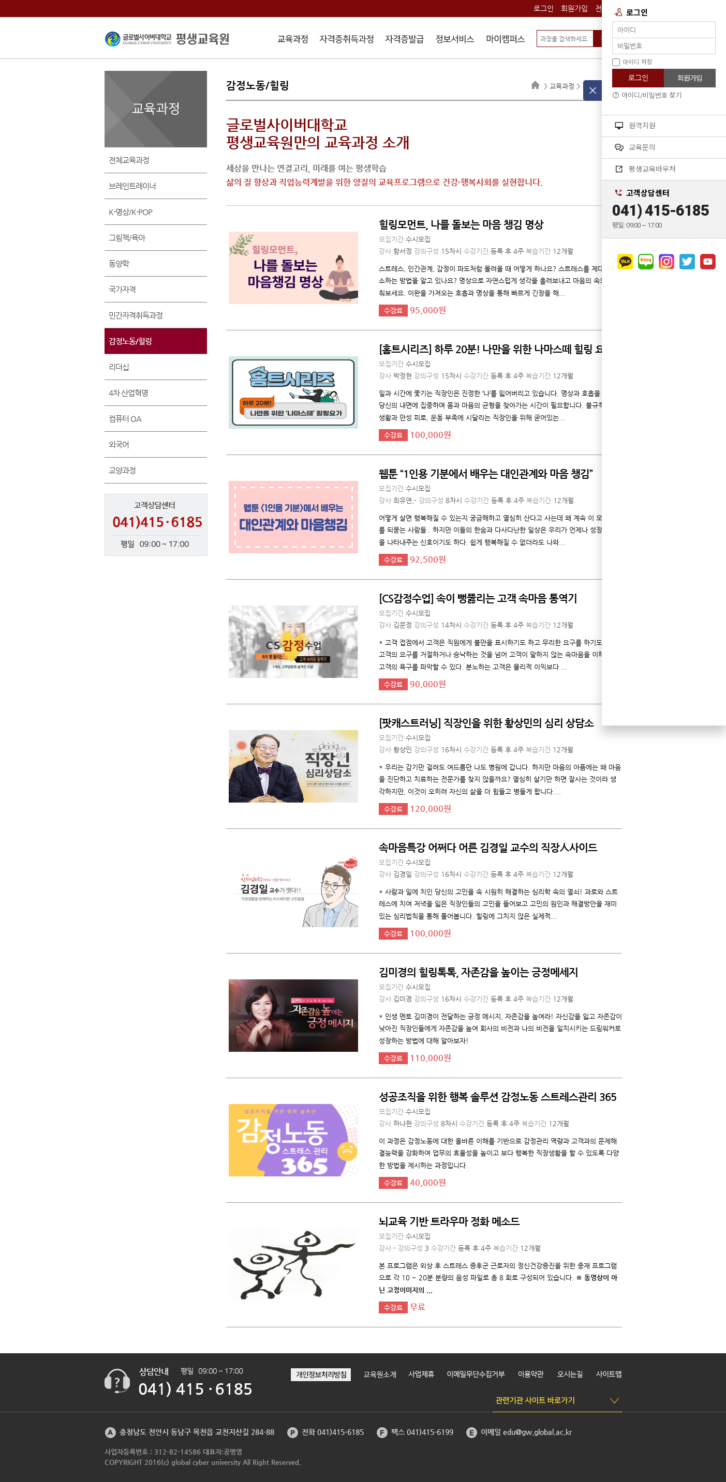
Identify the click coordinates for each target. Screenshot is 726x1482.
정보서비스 (455, 40)
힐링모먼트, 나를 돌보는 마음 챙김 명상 (461, 225)
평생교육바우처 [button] (645, 169)
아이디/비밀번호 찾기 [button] (646, 95)
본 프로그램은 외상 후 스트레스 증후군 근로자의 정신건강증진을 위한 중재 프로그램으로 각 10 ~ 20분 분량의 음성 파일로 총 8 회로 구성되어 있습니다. (498, 1278)
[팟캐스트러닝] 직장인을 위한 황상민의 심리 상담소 (486, 723)
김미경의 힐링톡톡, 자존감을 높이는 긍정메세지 (478, 972)
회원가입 (574, 8)
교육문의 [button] (635, 147)
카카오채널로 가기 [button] (625, 261)
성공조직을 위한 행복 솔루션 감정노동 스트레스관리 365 (497, 1097)
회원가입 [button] (689, 78)
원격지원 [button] (635, 126)
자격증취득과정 (347, 40)
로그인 (544, 8)
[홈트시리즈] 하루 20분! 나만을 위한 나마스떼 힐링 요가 (496, 349)
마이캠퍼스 (505, 40)
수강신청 (292, 40)
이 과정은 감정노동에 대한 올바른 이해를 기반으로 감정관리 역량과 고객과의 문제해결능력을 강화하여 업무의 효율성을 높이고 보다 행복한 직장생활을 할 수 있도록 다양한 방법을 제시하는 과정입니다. (499, 1153)
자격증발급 (404, 40)
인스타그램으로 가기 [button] (666, 261)
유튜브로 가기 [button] (708, 261)
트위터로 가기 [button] (687, 261)
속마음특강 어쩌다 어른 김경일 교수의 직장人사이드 (488, 848)
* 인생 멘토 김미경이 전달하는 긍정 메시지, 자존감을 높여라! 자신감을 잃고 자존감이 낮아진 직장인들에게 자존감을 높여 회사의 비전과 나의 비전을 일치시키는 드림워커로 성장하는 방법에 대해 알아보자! (500, 1028)
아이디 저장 (632, 62)
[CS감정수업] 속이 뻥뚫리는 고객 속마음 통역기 (478, 598)
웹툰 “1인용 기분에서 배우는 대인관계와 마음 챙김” (485, 474)
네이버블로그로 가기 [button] (646, 261)
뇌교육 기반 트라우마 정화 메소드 (449, 1222)
